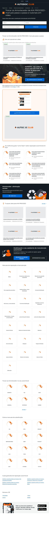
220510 (3, 497)
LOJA (22, 1)
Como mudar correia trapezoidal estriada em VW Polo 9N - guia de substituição (38, 175)
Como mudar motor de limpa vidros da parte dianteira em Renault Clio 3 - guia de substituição (14, 153)
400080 (28, 497)
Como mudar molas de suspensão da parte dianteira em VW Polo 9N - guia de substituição (38, 165)
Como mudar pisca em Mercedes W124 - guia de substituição (15, 164)
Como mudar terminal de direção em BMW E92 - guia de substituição (38, 153)
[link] (13, 53)
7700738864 (5, 495)
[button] (24, 127)
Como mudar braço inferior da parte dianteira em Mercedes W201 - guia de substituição (15, 175)
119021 (28, 495)
